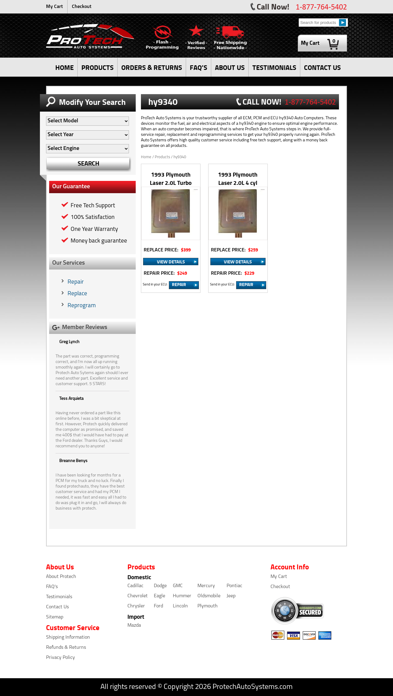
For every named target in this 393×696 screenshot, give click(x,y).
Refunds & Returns (66, 647)
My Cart (54, 6)
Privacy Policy (60, 657)
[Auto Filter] (87, 121)
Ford (158, 606)
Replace (77, 294)
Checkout (81, 6)
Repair (76, 282)
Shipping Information (68, 637)
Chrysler (136, 606)
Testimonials (59, 597)
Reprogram (82, 306)
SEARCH (88, 163)
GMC (178, 585)
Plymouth (207, 606)
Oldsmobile (208, 596)
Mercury (206, 585)
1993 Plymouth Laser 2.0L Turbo (171, 178)
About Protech (61, 576)
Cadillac (135, 585)
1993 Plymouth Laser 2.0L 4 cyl (238, 178)
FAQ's (52, 586)
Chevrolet (137, 596)
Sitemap (54, 617)
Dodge (160, 585)
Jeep (231, 596)
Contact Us (57, 607)
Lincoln (180, 606)
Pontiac (234, 585)
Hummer (182, 596)
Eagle (159, 596)
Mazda (134, 625)
